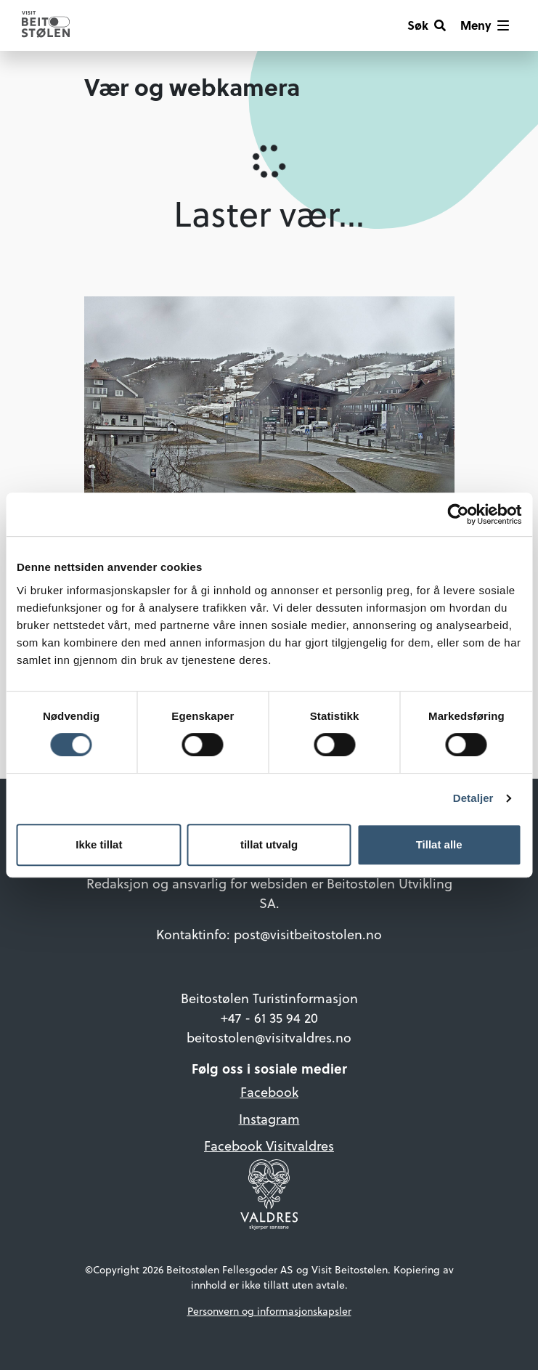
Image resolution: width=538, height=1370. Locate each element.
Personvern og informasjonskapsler (269, 1311)
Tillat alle (439, 844)
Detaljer (473, 798)
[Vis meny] (484, 25)
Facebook (269, 1092)
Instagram (269, 1119)
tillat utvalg (269, 844)
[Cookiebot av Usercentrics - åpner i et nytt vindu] (457, 514)
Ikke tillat (99, 844)
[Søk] (426, 25)
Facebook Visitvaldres (269, 1146)
